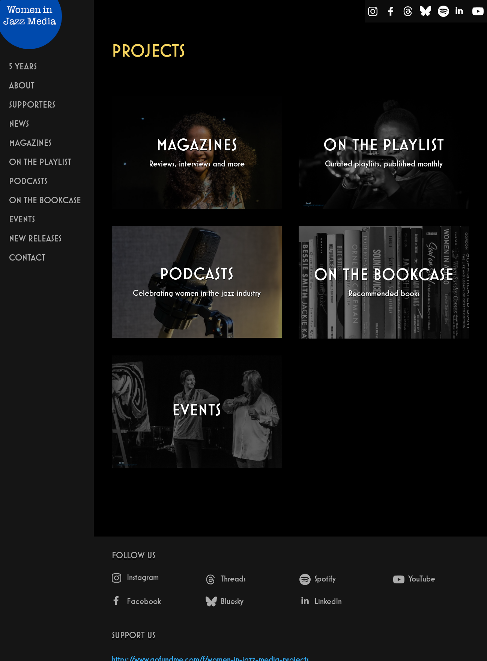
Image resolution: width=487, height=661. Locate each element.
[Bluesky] (425, 12)
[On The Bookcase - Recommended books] (384, 282)
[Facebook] (391, 12)
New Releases (35, 238)
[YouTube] (478, 12)
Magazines (30, 142)
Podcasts (28, 180)
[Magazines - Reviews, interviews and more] (197, 152)
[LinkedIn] (460, 12)
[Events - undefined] (197, 411)
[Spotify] (443, 12)
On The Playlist (40, 161)
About (22, 85)
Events (22, 219)
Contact (27, 257)
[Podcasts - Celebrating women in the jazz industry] (197, 282)
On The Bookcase (45, 200)
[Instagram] (373, 12)
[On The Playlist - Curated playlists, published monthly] (384, 152)
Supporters (32, 104)
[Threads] (408, 12)
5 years (23, 66)
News (19, 123)
